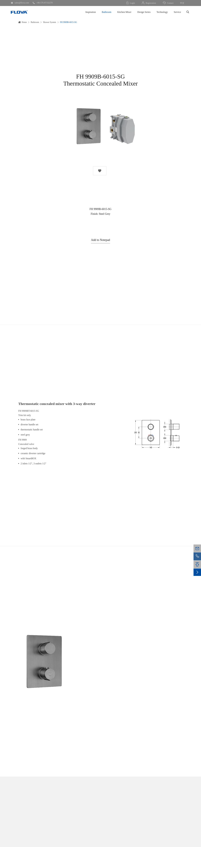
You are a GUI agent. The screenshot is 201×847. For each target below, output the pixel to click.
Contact (167, 3)
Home (24, 22)
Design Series (143, 12)
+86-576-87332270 (43, 3)
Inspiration (90, 12)
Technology (162, 12)
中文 (182, 3)
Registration (148, 3)
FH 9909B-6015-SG (68, 22)
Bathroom (106, 12)
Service (177, 12)
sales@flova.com (20, 3)
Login (130, 3)
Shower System (49, 22)
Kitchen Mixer (124, 12)
